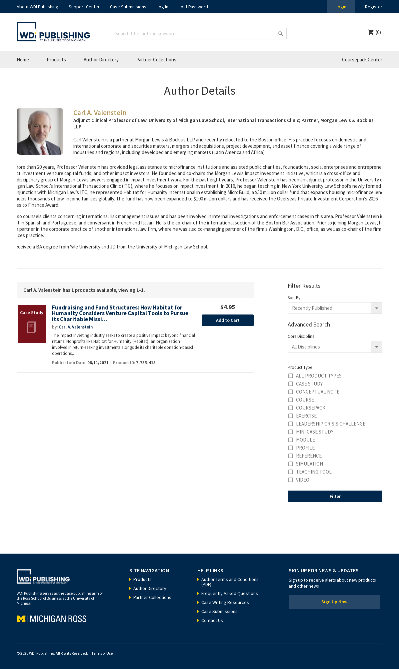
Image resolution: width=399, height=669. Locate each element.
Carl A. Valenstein (76, 327)
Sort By (294, 297)
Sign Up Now (334, 602)
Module (305, 440)
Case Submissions (128, 7)
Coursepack (310, 408)
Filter (335, 496)
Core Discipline (301, 336)
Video (302, 480)
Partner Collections (156, 59)
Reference (309, 456)
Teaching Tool (314, 472)
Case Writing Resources (225, 602)
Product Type (300, 367)
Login (341, 7)
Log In (162, 7)
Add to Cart (228, 320)
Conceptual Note (317, 392)
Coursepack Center (362, 59)
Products (56, 59)
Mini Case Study (314, 432)
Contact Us (212, 620)
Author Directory (101, 59)
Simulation (309, 464)
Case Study (309, 384)
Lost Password (193, 7)
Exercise (306, 416)
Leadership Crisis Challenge (330, 424)
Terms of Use (102, 653)
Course (305, 400)
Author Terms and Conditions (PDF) (230, 581)
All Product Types (319, 376)
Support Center (84, 7)
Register (373, 7)
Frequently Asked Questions (229, 593)
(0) (378, 32)
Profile (305, 448)
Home (23, 59)
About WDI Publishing (37, 7)
